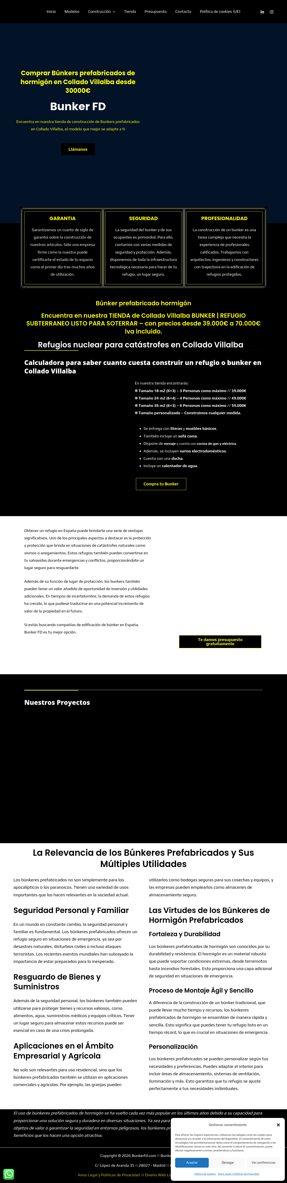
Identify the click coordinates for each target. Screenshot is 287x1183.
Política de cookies (205, 1173)
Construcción (102, 11)
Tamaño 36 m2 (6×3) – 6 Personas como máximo (192, 405)
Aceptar (192, 1162)
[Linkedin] (262, 12)
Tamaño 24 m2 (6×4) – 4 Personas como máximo (192, 398)
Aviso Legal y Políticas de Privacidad (238, 1173)
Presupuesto (155, 11)
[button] (278, 1125)
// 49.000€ (236, 398)
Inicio (54, 11)
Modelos (73, 11)
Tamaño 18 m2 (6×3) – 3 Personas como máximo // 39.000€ (192, 390)
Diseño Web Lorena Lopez (168, 1175)
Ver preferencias (264, 1162)
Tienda (130, 11)
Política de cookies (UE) (217, 11)
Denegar (228, 1162)
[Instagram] (272, 12)
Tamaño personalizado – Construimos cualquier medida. (190, 413)
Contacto (181, 11)
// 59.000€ (236, 405)
